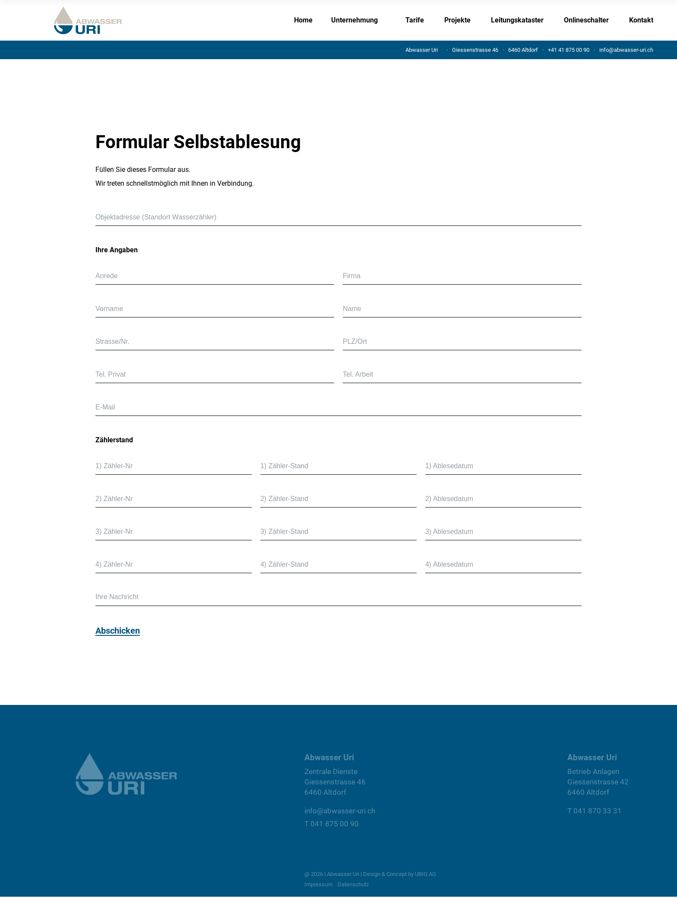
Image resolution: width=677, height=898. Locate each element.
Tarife (414, 20)
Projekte (457, 20)
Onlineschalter (586, 20)
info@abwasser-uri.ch (626, 50)
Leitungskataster (517, 20)
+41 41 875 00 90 (568, 50)
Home (303, 20)
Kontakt (641, 20)
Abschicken (117, 631)
